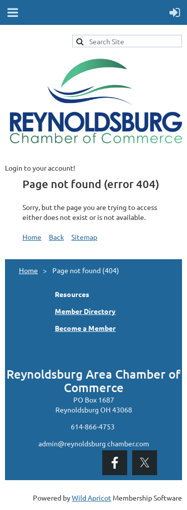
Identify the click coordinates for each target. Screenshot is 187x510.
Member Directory (85, 310)
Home (31, 236)
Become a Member (85, 327)
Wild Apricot (91, 497)
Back (56, 236)
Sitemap (84, 236)
